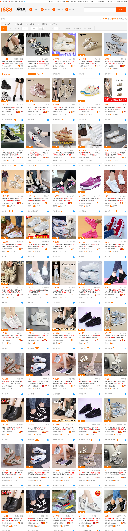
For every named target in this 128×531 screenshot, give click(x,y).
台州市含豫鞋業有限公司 (7, 249)
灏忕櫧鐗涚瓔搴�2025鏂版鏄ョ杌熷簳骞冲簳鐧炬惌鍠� (89, 519)
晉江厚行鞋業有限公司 (59, 203)
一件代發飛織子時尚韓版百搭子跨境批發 (89, 291)
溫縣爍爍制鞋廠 (109, 294)
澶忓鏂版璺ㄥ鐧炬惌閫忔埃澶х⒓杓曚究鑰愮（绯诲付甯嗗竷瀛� (38, 519)
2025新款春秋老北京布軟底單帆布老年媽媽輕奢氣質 (89, 336)
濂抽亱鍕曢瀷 (5, 68)
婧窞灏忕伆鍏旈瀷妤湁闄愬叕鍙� (7, 523)
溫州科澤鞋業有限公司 (111, 340)
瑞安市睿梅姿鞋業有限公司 (33, 386)
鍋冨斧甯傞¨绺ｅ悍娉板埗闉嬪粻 (33, 523)
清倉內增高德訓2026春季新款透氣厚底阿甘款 (115, 108)
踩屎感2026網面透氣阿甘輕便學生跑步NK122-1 (38, 382)
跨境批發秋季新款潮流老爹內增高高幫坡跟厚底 (12, 108)
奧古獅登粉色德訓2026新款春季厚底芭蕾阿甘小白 (38, 108)
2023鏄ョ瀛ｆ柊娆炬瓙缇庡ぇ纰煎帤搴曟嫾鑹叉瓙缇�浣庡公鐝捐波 (115, 519)
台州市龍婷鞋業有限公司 (111, 249)
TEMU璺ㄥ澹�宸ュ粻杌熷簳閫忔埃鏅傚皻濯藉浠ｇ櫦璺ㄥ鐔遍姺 (63, 519)
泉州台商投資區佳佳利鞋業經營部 (111, 203)
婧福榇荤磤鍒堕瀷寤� (85, 431)
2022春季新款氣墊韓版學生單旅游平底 (63, 199)
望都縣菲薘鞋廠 (57, 111)
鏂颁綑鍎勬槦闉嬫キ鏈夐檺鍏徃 (85, 523)
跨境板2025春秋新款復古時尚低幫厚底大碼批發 (12, 382)
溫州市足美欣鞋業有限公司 (59, 294)
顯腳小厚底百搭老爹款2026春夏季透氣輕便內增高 (38, 199)
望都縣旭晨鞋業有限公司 (33, 249)
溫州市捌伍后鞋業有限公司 (111, 386)
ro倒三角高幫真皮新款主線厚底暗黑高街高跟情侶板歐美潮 (12, 154)
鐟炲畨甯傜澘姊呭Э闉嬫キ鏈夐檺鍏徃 (33, 477)
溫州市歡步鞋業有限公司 (111, 157)
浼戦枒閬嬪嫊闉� (15, 68)
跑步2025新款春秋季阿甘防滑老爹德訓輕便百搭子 (63, 108)
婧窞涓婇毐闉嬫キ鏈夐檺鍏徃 (59, 431)
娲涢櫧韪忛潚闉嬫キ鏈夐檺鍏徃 (59, 523)
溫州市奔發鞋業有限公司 (85, 157)
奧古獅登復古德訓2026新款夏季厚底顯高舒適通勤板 (89, 62)
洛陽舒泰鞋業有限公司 (59, 66)
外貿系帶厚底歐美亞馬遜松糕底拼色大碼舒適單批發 (115, 245)
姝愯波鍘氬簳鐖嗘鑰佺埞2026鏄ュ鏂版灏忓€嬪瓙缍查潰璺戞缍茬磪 (115, 474)
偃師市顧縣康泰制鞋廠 (33, 431)
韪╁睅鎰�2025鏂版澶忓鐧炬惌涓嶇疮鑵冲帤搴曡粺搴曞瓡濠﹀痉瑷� (89, 474)
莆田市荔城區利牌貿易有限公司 (111, 66)
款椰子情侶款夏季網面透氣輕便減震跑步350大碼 (63, 154)
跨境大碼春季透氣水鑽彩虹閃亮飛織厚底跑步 (12, 245)
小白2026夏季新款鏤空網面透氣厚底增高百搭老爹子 (63, 291)
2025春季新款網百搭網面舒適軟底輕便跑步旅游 (115, 291)
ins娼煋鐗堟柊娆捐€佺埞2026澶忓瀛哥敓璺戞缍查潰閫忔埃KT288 (115, 428)
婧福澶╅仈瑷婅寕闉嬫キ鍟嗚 (85, 477)
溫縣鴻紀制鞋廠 (83, 340)
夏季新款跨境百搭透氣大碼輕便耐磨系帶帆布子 (38, 428)
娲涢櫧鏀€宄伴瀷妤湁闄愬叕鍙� (59, 477)
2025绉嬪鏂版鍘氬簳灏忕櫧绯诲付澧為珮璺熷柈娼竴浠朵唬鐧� (12, 519)
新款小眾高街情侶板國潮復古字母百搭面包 (89, 108)
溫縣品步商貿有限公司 (7, 294)
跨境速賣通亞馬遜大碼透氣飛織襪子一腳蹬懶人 (89, 245)
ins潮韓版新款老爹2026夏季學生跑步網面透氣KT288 (115, 336)
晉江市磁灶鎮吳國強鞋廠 (85, 249)
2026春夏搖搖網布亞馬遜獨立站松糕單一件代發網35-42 (89, 199)
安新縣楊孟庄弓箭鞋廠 (85, 111)
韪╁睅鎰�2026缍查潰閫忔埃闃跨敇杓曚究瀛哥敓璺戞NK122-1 (38, 474)
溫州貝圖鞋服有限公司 (111, 111)
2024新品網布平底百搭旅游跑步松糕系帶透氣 (115, 199)
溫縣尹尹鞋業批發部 (33, 294)
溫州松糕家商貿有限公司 (7, 203)
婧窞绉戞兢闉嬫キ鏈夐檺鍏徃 (111, 431)
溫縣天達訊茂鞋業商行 (85, 386)
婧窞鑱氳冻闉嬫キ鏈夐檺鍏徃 (7, 66)
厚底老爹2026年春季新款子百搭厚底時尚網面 (12, 199)
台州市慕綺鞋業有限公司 (7, 386)
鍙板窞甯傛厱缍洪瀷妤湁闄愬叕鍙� (7, 477)
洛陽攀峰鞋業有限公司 (59, 386)
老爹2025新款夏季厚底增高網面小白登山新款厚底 (115, 62)
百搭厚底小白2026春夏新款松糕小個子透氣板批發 (89, 154)
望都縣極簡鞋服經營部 (59, 249)
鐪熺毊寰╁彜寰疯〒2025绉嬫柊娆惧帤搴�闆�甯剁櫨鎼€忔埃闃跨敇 (38, 62)
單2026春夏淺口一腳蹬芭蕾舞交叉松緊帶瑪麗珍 (115, 154)
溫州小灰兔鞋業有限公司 (7, 431)
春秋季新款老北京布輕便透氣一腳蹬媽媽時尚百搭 (63, 382)
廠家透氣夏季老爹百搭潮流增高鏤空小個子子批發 (63, 336)
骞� (21, 66)
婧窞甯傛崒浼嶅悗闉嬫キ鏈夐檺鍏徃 (111, 477)
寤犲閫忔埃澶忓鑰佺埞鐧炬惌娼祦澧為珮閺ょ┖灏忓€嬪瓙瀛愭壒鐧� (63, 428)
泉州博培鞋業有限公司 (85, 66)
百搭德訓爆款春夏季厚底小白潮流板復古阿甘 (12, 291)
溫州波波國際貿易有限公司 (7, 111)
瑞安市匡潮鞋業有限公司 (33, 340)
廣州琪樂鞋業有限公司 (7, 157)
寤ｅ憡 (21, 63)
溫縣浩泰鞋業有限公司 (85, 294)
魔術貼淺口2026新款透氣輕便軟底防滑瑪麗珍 (63, 62)
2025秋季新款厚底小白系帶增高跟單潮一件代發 (12, 428)
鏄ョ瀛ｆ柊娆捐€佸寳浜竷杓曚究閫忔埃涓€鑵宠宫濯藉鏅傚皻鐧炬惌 (63, 474)
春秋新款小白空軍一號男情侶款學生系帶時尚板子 (38, 336)
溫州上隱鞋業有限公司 (59, 340)
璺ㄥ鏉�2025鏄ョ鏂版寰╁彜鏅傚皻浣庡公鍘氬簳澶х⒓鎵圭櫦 (12, 474)
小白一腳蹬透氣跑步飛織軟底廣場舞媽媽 (38, 291)
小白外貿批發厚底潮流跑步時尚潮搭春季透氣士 (38, 245)
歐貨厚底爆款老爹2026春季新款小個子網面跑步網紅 (115, 382)
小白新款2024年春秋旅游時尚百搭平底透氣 (38, 154)
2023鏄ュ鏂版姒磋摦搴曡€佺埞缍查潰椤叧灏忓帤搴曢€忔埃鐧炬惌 (12, 62)
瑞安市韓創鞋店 (57, 157)
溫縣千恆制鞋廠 (6, 340)
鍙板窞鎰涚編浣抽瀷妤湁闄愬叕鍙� (111, 523)
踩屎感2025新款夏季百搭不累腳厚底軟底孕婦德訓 (89, 382)
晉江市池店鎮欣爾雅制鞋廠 (85, 203)
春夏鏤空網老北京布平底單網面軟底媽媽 (12, 336)
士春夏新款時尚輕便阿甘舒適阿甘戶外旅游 (63, 245)
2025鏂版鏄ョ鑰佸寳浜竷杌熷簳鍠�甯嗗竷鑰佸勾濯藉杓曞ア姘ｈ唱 (89, 428)
